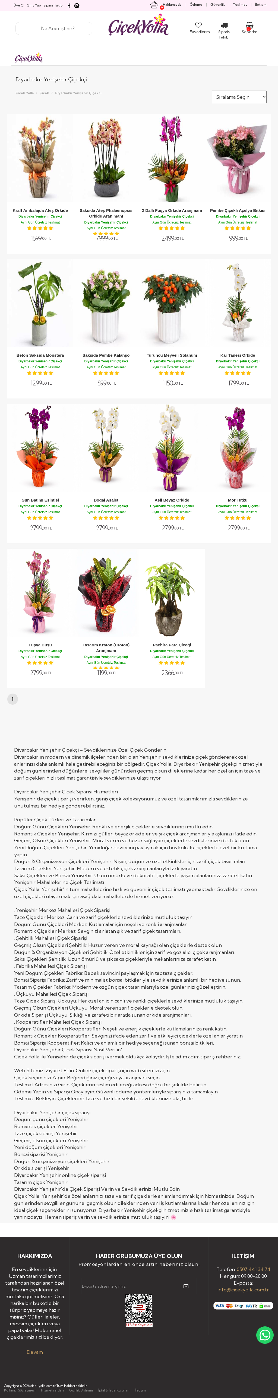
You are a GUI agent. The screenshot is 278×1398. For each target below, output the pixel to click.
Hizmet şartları (52, 1390)
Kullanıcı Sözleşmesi (20, 1390)
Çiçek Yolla (24, 93)
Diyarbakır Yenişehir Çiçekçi (78, 93)
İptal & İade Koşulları (113, 1390)
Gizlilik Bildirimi (81, 1390)
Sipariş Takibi (224, 32)
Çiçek (44, 93)
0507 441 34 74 (253, 1269)
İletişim (140, 1390)
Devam (35, 1352)
